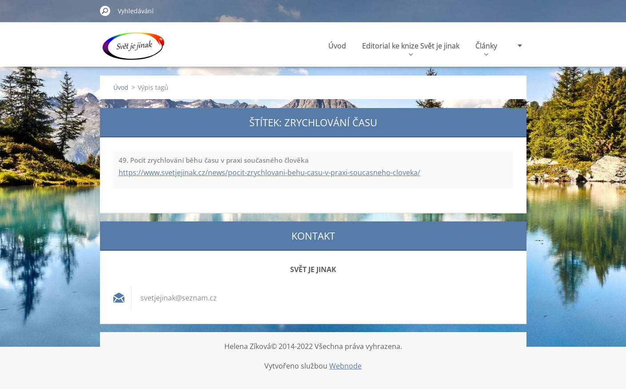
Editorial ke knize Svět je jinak (411, 48)
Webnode (345, 366)
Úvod (337, 46)
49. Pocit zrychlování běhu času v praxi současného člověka (214, 160)
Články (486, 48)
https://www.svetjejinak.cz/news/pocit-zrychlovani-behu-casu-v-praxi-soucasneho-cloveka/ (269, 172)
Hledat (105, 11)
